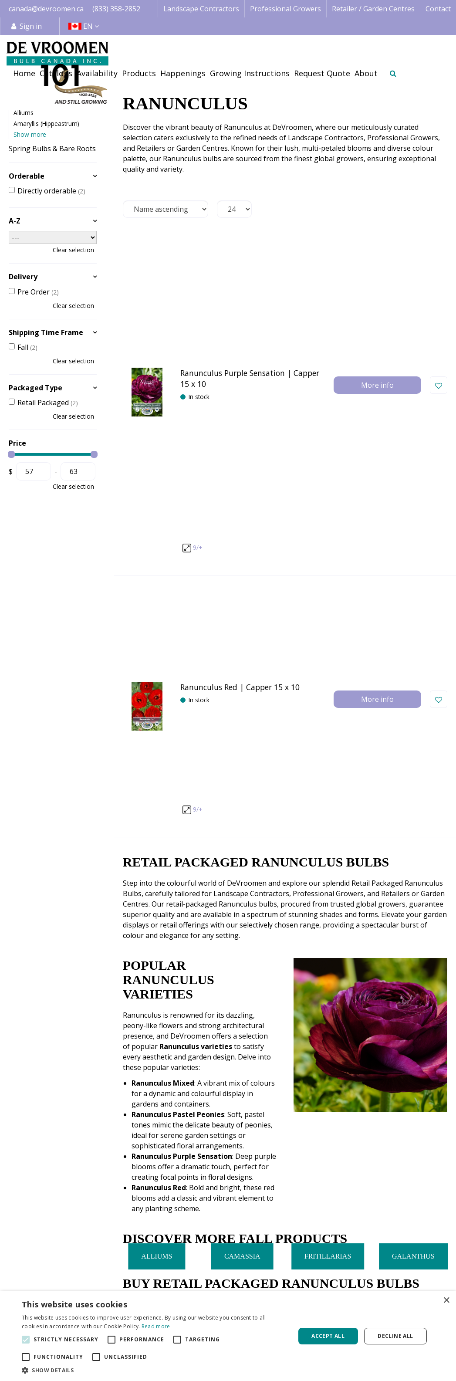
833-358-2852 (363, 1081)
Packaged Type (35, 387)
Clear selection (73, 250)
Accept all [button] (328, 1336)
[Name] (71, 1181)
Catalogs (296, 1254)
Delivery (23, 276)
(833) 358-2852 (116, 8)
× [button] (446, 1300)
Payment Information (409, 1285)
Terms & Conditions (406, 1254)
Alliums (24, 112)
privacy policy (348, 1158)
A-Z (14, 221)
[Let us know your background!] (339, 1181)
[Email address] (205, 1181)
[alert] (228, 1336)
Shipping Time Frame (46, 332)
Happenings (302, 1285)
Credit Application (403, 1264)
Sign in (31, 26)
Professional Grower (225, 1274)
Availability (299, 1274)
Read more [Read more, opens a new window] (156, 1326)
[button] (154, 1370)
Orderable (26, 176)
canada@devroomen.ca (46, 8)
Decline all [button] (395, 1336)
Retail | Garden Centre (228, 1285)
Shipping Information (409, 1274)
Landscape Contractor (227, 1264)
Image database (308, 1264)
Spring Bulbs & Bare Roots (52, 148)
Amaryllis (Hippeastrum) (46, 123)
